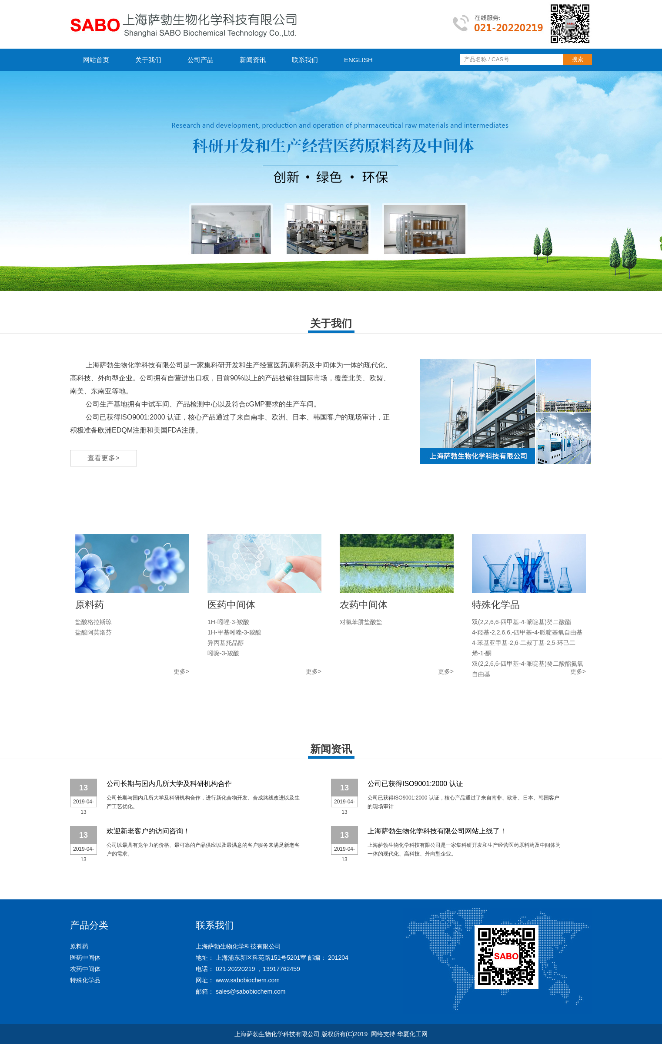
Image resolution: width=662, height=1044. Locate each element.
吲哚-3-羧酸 (223, 653)
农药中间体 (85, 968)
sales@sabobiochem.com (251, 991)
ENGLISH (358, 59)
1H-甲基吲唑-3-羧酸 (234, 632)
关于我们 (148, 59)
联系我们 (305, 59)
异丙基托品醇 (225, 642)
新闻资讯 (253, 59)
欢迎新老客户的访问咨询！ (148, 831)
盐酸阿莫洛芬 (93, 632)
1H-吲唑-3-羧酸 (228, 621)
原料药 (79, 946)
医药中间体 (85, 957)
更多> (181, 671)
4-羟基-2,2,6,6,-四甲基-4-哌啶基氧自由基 (527, 632)
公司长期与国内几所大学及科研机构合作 (169, 783)
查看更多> (103, 458)
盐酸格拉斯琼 (93, 621)
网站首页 (96, 59)
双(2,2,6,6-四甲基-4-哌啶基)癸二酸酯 (521, 621)
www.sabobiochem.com (248, 980)
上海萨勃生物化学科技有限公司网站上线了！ (437, 831)
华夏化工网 (412, 1034)
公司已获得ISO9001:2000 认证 (415, 783)
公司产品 (200, 59)
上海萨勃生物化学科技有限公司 (134, 365)
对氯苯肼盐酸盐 (361, 621)
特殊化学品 (85, 980)
